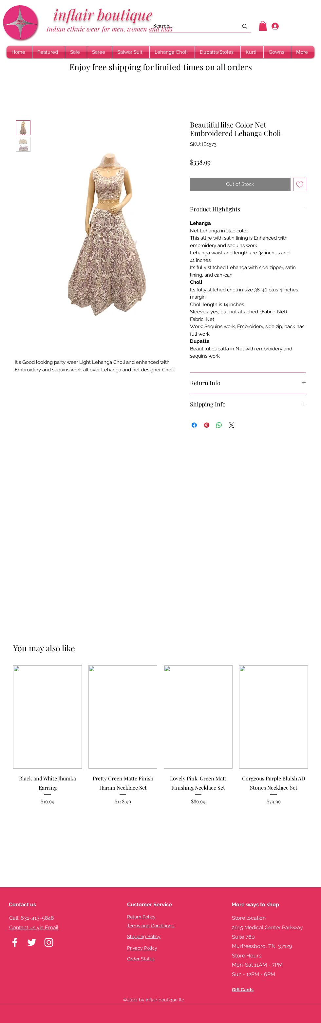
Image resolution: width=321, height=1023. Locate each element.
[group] (160, 740)
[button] (263, 26)
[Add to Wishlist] (300, 184)
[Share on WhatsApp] (219, 425)
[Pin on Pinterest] (207, 425)
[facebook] (15, 942)
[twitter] (32, 942)
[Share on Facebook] (194, 425)
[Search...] (191, 26)
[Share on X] (232, 425)
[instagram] (49, 942)
